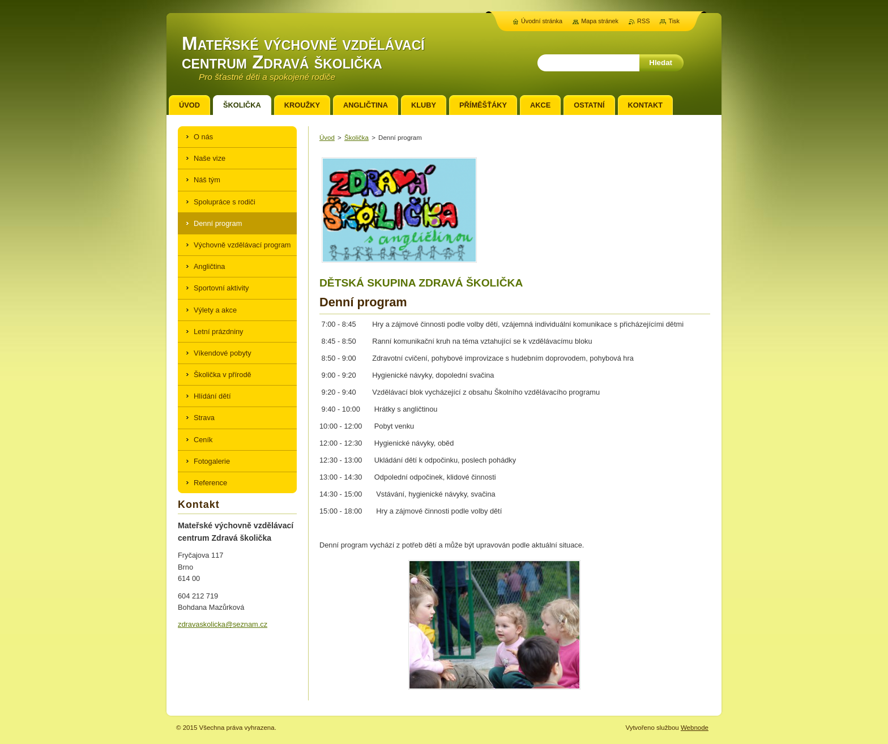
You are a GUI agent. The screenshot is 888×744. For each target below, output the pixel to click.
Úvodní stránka (541, 21)
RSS (643, 21)
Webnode (694, 727)
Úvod (327, 137)
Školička (356, 137)
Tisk (674, 21)
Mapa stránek (599, 21)
